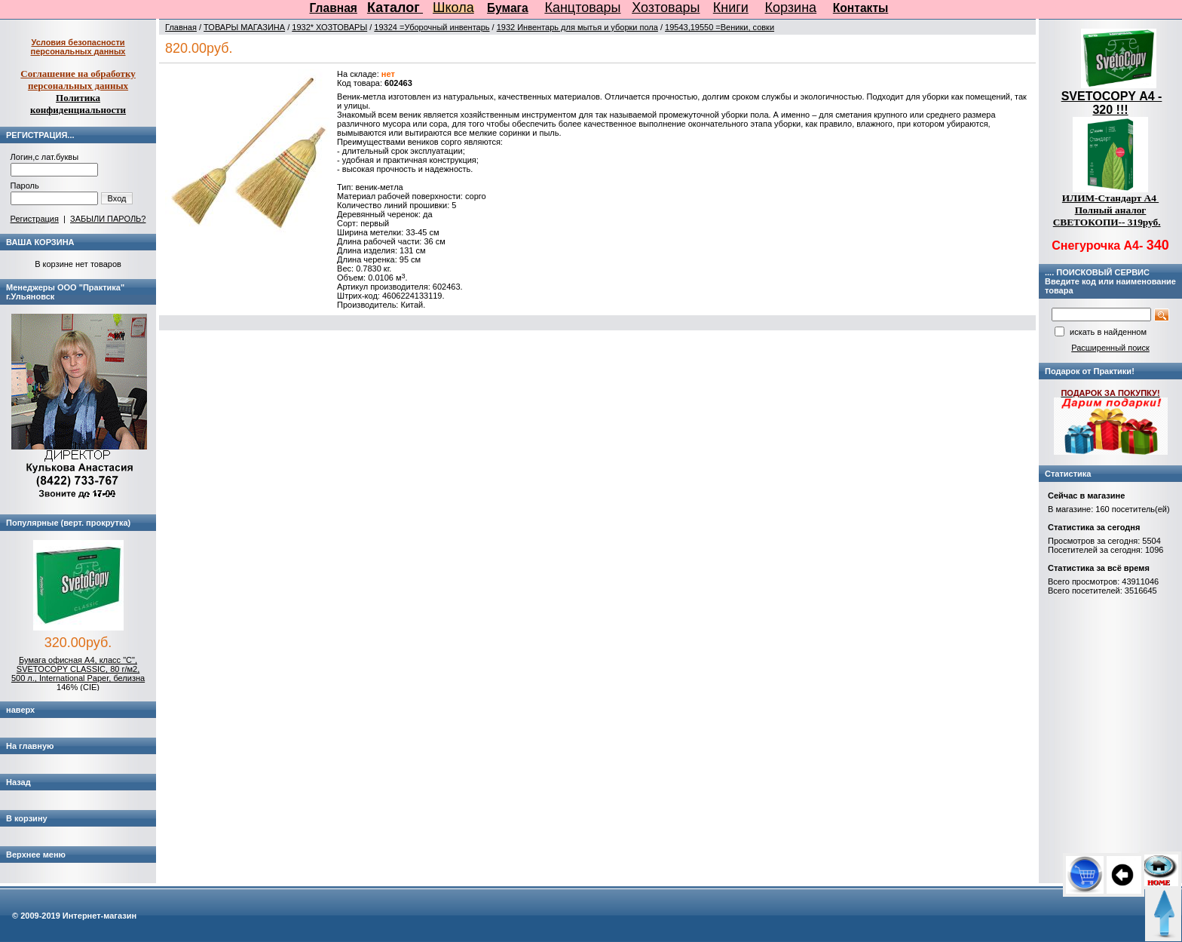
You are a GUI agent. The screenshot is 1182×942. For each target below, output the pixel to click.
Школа (453, 7)
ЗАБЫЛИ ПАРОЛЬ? (107, 218)
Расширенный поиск (1110, 347)
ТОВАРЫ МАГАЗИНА (244, 27)
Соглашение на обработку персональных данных (78, 79)
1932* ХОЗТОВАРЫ (329, 27)
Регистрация (35, 218)
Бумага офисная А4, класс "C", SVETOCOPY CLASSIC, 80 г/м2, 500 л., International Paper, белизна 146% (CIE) (78, 673)
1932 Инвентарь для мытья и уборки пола (577, 27)
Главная (333, 8)
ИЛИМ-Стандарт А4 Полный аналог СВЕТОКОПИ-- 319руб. (1107, 210)
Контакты (861, 8)
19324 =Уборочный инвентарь (431, 27)
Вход (117, 198)
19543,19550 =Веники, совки (719, 27)
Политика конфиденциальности (78, 103)
